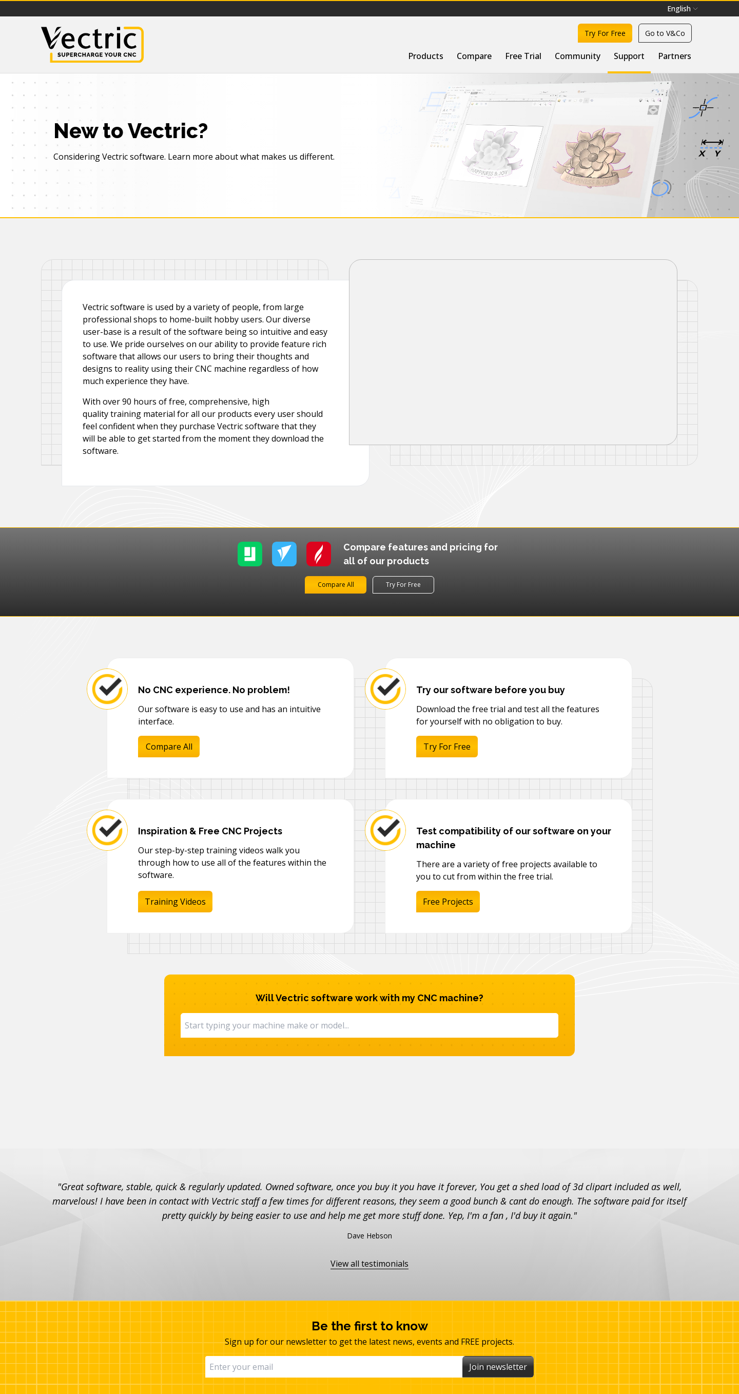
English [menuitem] (682, 8)
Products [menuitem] (425, 56)
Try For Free (605, 33)
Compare (474, 56)
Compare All (336, 584)
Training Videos (175, 901)
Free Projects (448, 901)
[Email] (333, 1367)
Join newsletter (498, 1366)
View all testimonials (369, 1263)
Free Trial (523, 56)
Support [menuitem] (629, 56)
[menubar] (682, 9)
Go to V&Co (665, 33)
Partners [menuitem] (674, 56)
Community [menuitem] (577, 56)
